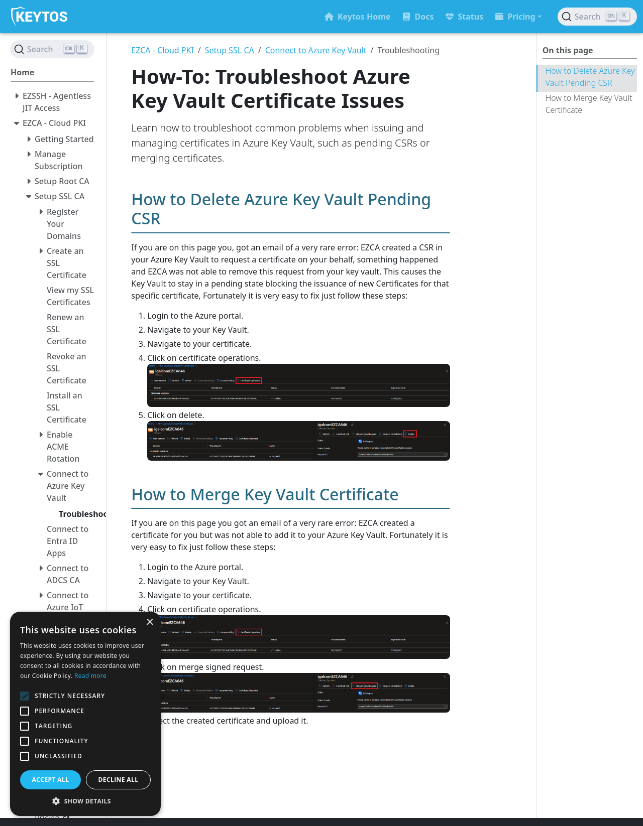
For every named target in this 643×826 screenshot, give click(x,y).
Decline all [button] (118, 779)
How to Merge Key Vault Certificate (589, 103)
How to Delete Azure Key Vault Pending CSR (590, 76)
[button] (85, 801)
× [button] (149, 622)
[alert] (85, 714)
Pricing (515, 16)
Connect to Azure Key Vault (316, 50)
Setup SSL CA (229, 50)
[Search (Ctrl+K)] (597, 17)
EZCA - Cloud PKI (162, 50)
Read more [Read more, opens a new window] (90, 675)
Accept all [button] (50, 779)
